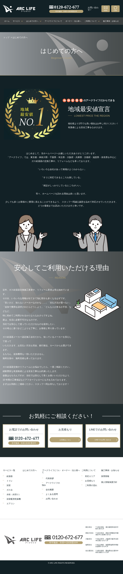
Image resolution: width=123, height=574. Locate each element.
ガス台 (10, 490)
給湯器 (10, 476)
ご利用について (91, 21)
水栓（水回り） (14, 494)
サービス (16, 21)
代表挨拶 (50, 478)
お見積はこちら (65, 440)
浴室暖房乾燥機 (14, 499)
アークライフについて (53, 21)
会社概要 (50, 489)
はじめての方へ (32, 21)
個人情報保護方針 (109, 482)
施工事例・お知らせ (111, 21)
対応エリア (90, 476)
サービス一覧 (9, 470)
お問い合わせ (52, 498)
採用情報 (105, 476)
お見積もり (90, 480)
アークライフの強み (51, 484)
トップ (6, 37)
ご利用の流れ (91, 485)
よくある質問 (52, 494)
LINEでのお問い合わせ (103, 440)
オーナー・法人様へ (73, 21)
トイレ (10, 480)
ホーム (7, 21)
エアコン (11, 503)
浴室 (9, 485)
